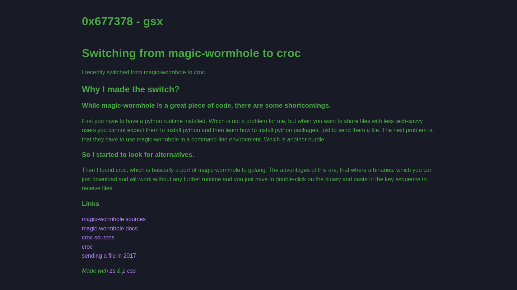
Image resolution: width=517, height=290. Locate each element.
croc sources (98, 237)
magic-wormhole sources (114, 219)
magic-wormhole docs (110, 228)
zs (112, 271)
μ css (129, 271)
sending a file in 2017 (109, 256)
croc (87, 247)
